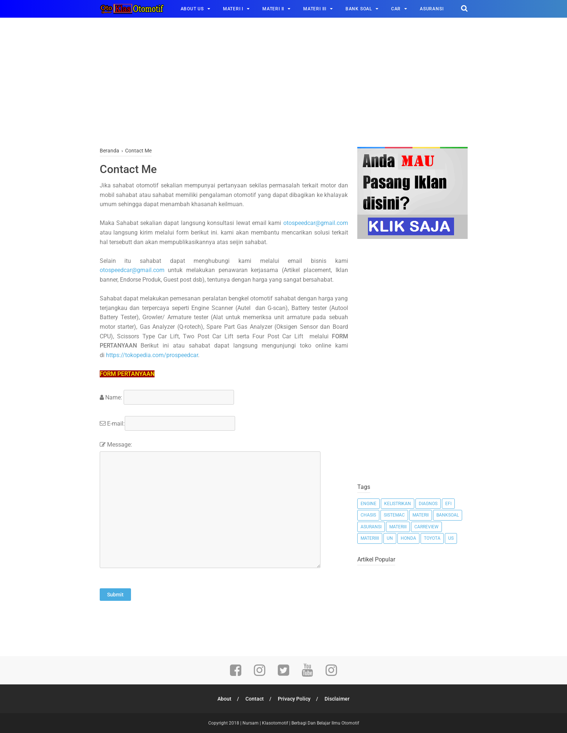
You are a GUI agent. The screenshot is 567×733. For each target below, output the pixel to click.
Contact (254, 699)
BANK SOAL (358, 8)
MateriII (398, 526)
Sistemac (394, 515)
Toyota (432, 538)
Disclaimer (337, 699)
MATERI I (233, 8)
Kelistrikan (397, 503)
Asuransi (371, 526)
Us (451, 538)
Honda (408, 538)
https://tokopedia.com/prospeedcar (152, 355)
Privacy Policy (294, 699)
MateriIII (370, 538)
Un (390, 538)
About (224, 699)
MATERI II (273, 8)
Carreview (426, 526)
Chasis (368, 515)
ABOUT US (192, 8)
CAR (396, 8)
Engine (368, 503)
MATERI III (314, 8)
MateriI (420, 515)
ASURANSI (431, 8)
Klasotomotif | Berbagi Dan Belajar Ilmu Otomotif (310, 723)
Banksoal (447, 515)
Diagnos (428, 503)
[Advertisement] (284, 84)
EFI (448, 503)
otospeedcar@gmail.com (315, 222)
